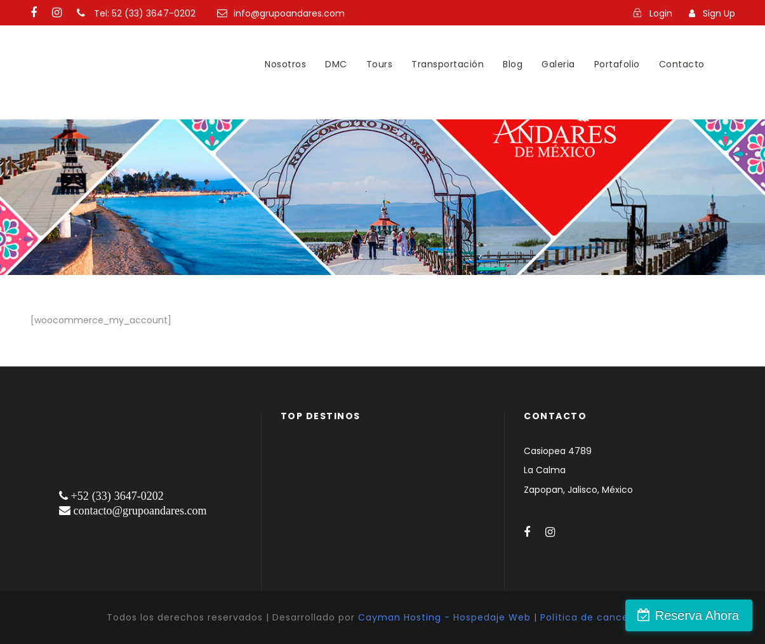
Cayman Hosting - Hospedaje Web (444, 617)
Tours (379, 64)
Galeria (558, 64)
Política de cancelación (599, 617)
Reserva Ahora (697, 615)
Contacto (682, 64)
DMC (336, 64)
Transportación (447, 64)
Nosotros (285, 64)
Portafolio (617, 64)
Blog (512, 64)
